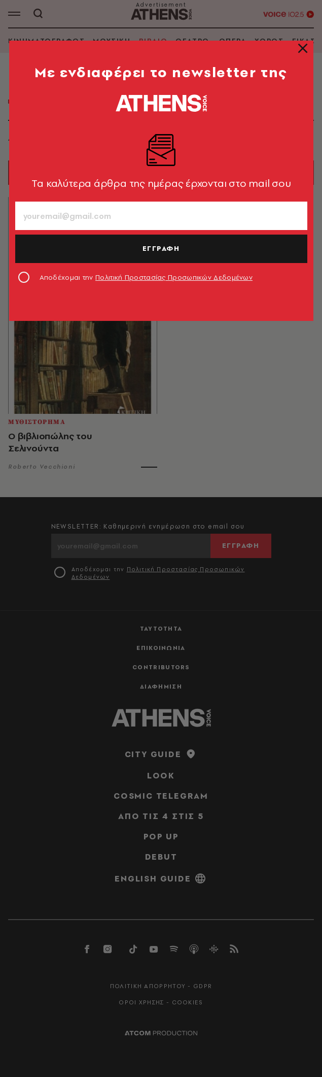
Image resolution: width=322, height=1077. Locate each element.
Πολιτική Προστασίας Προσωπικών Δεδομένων (174, 277)
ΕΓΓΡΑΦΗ (161, 248)
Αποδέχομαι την (146, 277)
